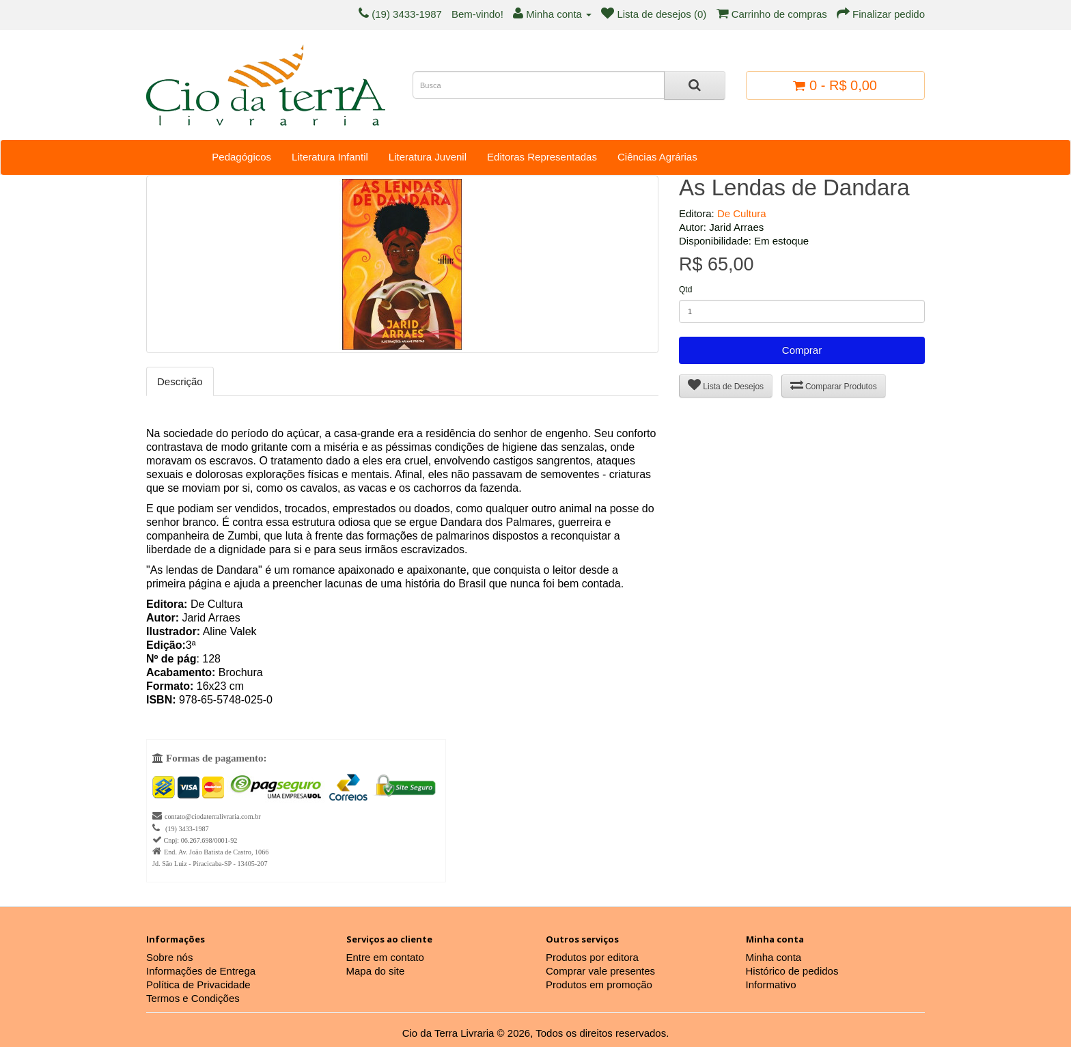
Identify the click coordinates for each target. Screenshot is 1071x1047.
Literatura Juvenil (428, 157)
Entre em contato (385, 957)
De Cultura (741, 213)
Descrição (180, 381)
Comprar (802, 350)
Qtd (685, 289)
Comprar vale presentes (600, 971)
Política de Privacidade (198, 984)
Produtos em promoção (599, 984)
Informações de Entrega (200, 971)
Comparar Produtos (833, 384)
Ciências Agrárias (657, 157)
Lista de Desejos (726, 384)
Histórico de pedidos (792, 971)
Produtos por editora (592, 957)
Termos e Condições (193, 998)
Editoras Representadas (542, 157)
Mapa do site (375, 971)
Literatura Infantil (330, 157)
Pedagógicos (241, 157)
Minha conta (774, 957)
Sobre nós (169, 957)
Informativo (771, 984)
